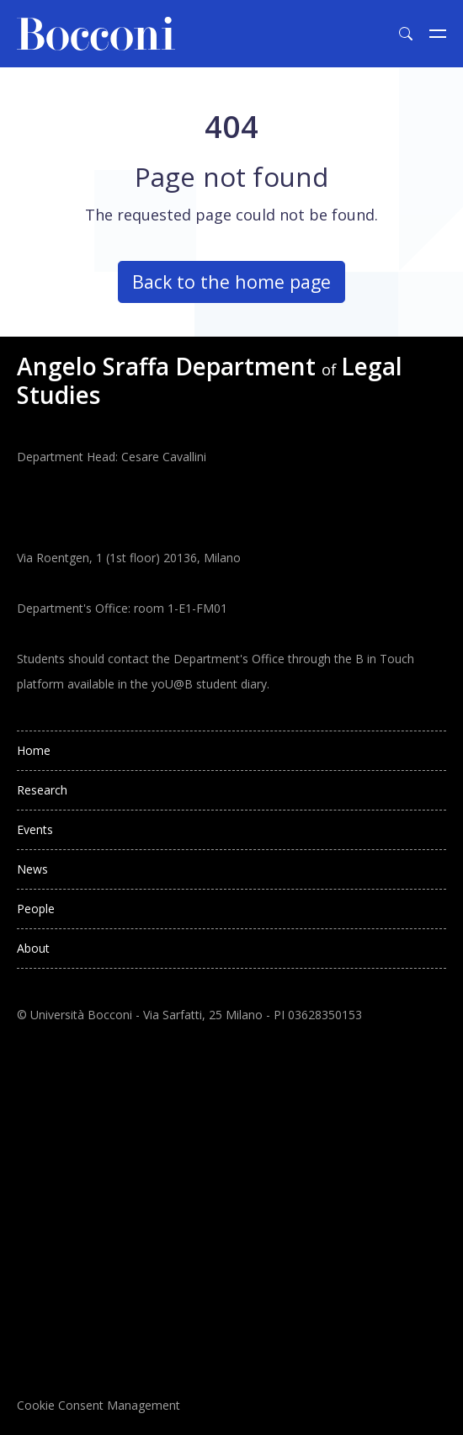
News (32, 869)
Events (35, 829)
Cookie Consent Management (98, 1405)
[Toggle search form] (405, 33)
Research (42, 790)
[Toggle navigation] (437, 33)
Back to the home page (231, 281)
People (36, 909)
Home (34, 750)
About (33, 948)
